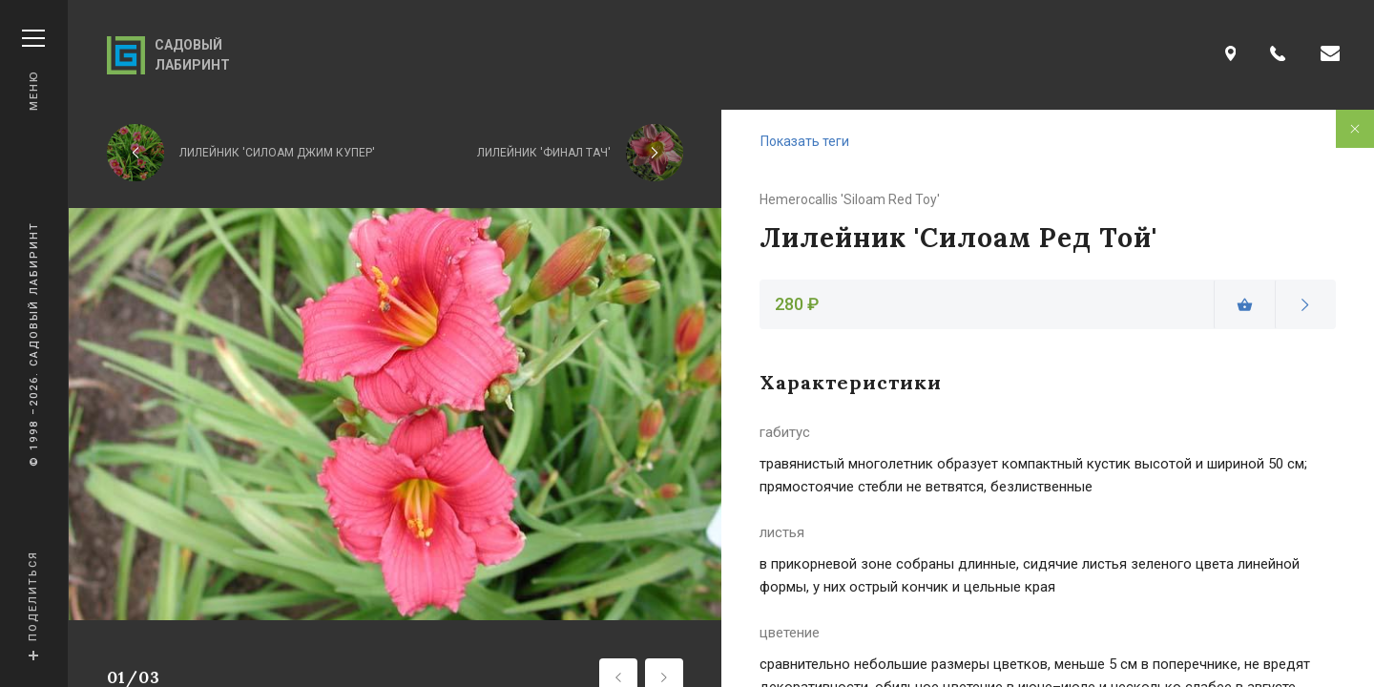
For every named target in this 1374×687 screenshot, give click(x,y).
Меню (33, 70)
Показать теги (804, 141)
